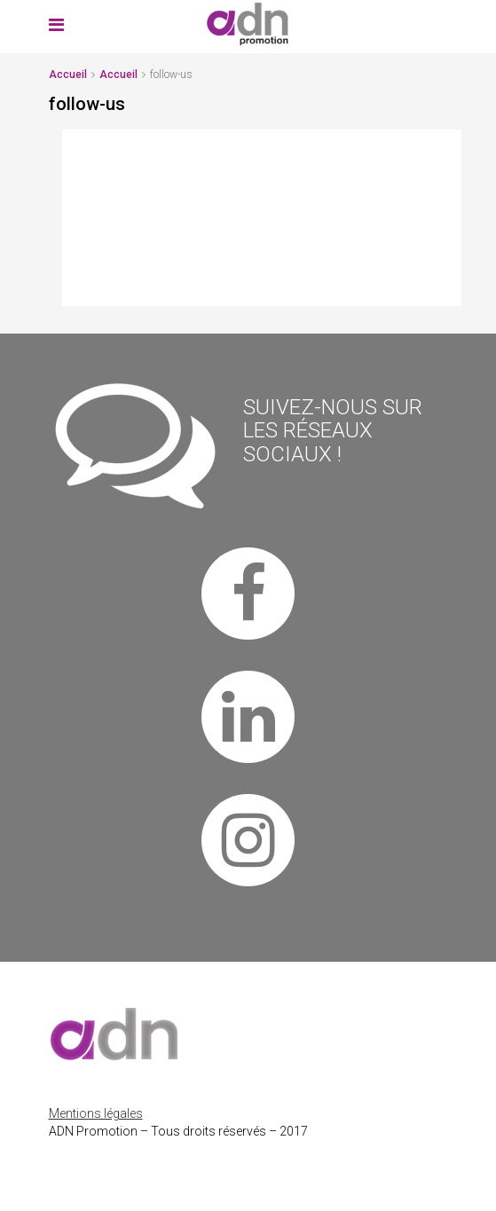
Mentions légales (96, 1113)
